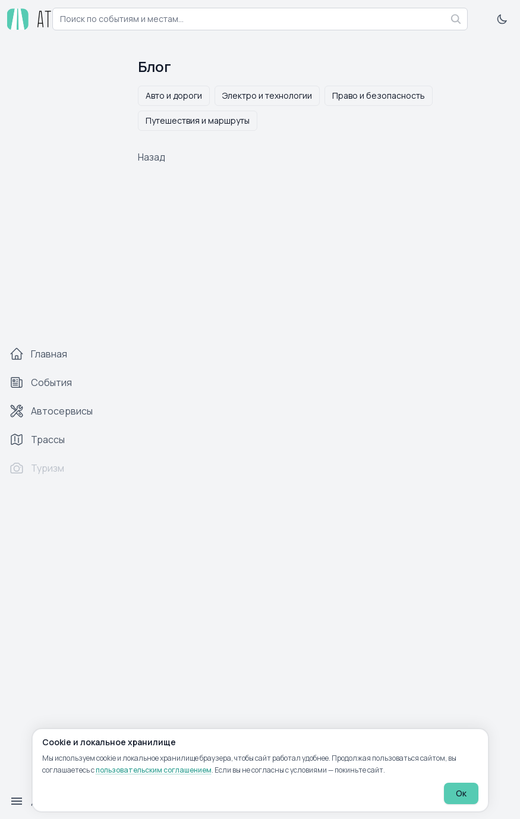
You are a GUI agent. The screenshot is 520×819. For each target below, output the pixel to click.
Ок (461, 793)
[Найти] (456, 19)
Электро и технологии (267, 95)
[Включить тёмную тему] (502, 19)
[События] (62, 382)
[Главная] (62, 354)
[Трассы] (62, 439)
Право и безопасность (378, 95)
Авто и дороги (174, 95)
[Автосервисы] (62, 411)
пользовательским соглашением (154, 770)
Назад (151, 157)
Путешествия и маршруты (198, 120)
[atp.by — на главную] (31, 19)
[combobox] (260, 19)
